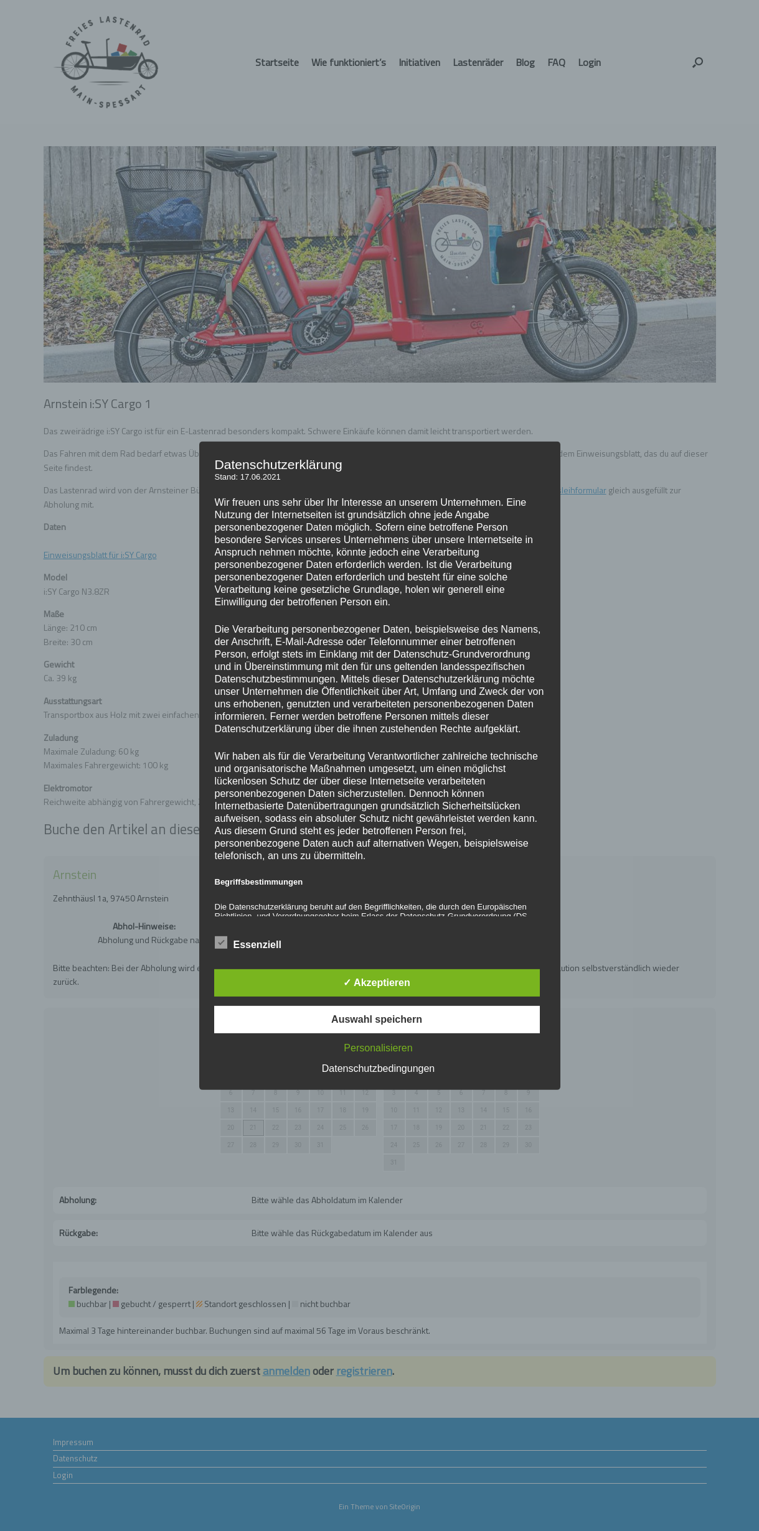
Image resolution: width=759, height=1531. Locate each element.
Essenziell (248, 942)
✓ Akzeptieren (376, 982)
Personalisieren (378, 1048)
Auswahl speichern (376, 1019)
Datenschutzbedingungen (378, 1068)
